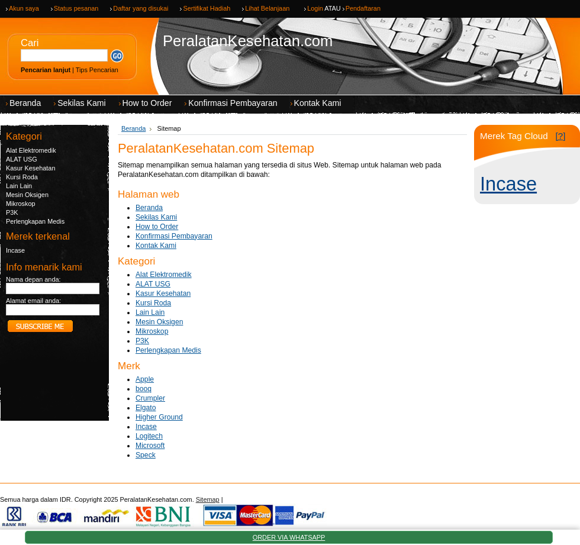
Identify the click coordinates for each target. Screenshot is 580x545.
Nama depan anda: (33, 279)
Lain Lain (19, 185)
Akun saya (24, 8)
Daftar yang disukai (140, 8)
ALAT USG (21, 159)
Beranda (133, 128)
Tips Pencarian (97, 69)
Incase (15, 250)
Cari (29, 43)
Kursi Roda (22, 176)
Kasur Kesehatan (30, 168)
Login (315, 8)
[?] (560, 136)
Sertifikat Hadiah (206, 8)
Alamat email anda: (33, 300)
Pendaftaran (363, 8)
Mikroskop (21, 203)
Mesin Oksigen (27, 194)
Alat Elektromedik (31, 150)
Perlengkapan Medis (35, 221)
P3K (12, 212)
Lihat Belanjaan (267, 8)
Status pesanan (76, 8)
